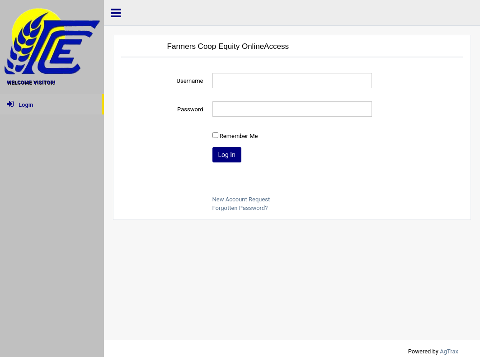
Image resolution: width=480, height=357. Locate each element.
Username (190, 80)
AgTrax (449, 351)
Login (20, 104)
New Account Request (241, 199)
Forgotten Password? (240, 208)
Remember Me (239, 136)
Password (190, 109)
